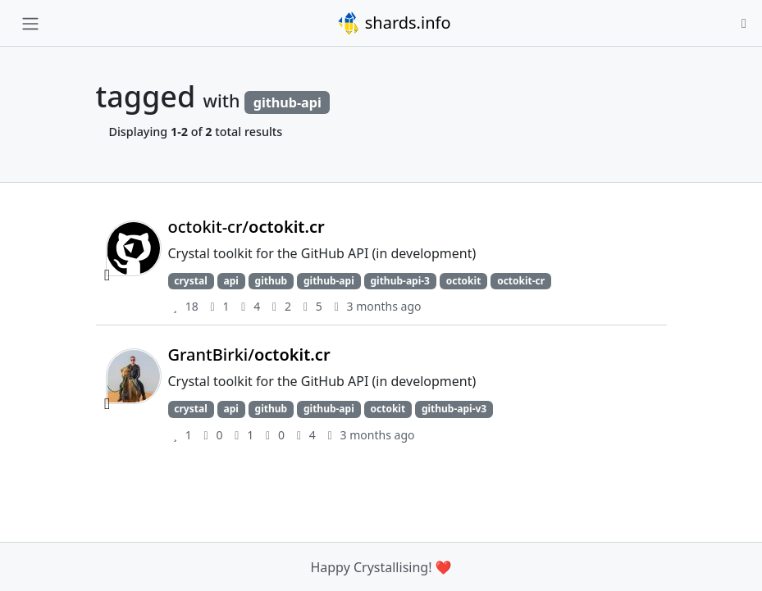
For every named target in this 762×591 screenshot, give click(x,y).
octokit (463, 281)
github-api (328, 281)
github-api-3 (399, 281)
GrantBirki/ (249, 354)
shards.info (393, 23)
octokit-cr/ (246, 227)
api (230, 281)
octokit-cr (521, 281)
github (271, 281)
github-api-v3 (454, 409)
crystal (190, 281)
